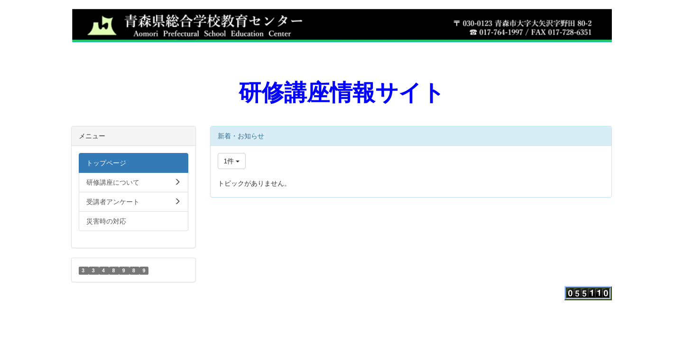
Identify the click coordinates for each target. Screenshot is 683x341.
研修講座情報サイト (342, 92)
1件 (232, 161)
